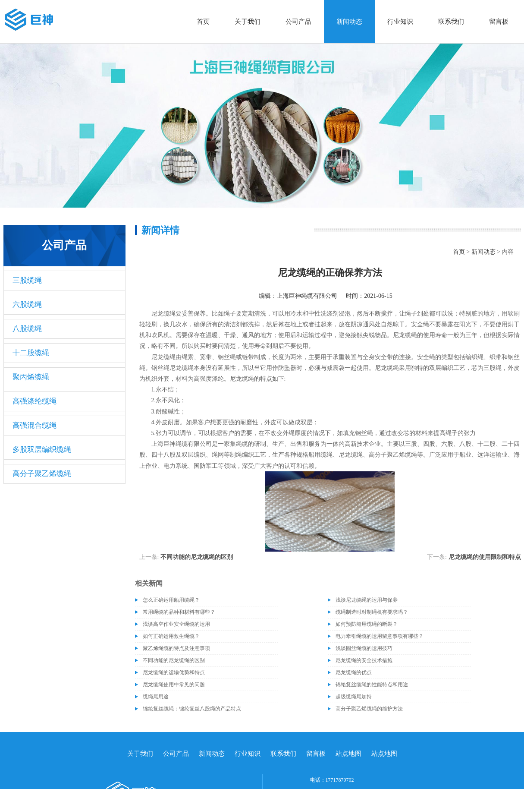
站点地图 (348, 753)
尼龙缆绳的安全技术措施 (364, 660)
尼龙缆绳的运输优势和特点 (174, 672)
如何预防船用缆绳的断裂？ (367, 624)
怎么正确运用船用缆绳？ (171, 600)
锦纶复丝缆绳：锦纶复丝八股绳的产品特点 (192, 709)
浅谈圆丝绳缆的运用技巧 (364, 648)
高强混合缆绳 (34, 425)
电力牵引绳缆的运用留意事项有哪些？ (380, 636)
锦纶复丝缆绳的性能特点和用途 (372, 685)
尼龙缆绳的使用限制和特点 (485, 557)
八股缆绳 (27, 329)
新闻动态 (349, 21)
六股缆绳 (27, 304)
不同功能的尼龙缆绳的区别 (196, 557)
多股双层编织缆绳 (42, 449)
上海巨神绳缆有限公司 (307, 296)
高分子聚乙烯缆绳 (42, 474)
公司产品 (298, 21)
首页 (203, 21)
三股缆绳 (27, 280)
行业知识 (400, 21)
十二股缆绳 (31, 353)
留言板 (498, 21)
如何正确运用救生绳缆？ (171, 636)
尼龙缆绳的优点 (354, 672)
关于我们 (247, 21)
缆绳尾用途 (156, 697)
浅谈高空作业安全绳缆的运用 (176, 624)
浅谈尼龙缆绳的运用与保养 (367, 600)
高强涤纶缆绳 (34, 401)
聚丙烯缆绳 (31, 377)
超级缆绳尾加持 (354, 697)
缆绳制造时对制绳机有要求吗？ (372, 612)
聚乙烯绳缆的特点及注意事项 (176, 648)
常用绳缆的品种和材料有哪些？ (179, 612)
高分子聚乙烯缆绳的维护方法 (369, 709)
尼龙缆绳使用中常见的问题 (174, 685)
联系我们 (451, 21)
